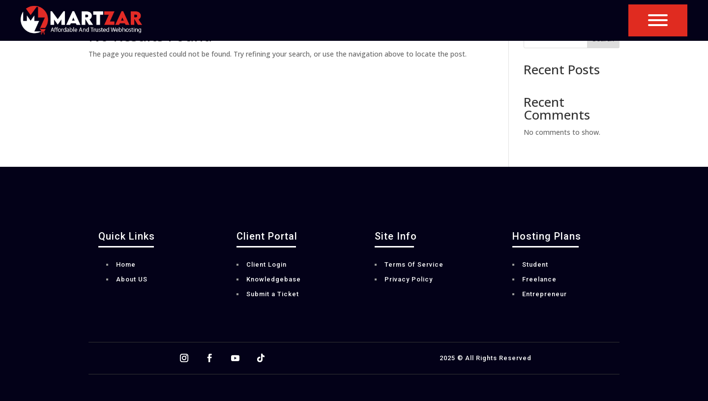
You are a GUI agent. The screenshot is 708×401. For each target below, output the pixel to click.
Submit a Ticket (272, 294)
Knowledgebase (273, 279)
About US (132, 279)
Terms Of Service (413, 264)
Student (535, 264)
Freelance (539, 279)
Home (126, 264)
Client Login (266, 264)
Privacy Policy (408, 279)
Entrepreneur (544, 294)
